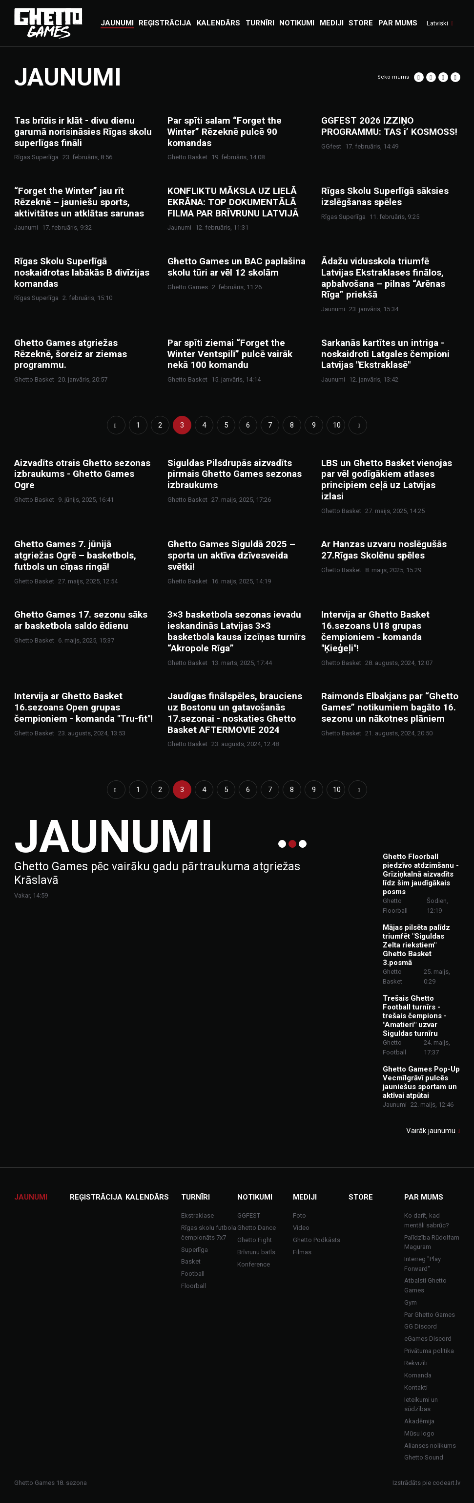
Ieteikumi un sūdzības (421, 1404)
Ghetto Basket (187, 157)
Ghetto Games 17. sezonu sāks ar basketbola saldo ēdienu (80, 620)
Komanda (418, 1375)
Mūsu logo (419, 1433)
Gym (410, 1302)
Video (301, 1227)
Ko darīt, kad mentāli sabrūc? (426, 1220)
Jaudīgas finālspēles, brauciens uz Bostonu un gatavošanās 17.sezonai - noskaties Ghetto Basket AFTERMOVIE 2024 (234, 713)
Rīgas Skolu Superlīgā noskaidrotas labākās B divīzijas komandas (81, 272)
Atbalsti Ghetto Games (425, 1285)
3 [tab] (303, 844)
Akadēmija (419, 1421)
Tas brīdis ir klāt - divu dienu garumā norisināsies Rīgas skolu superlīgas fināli (83, 132)
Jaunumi (26, 227)
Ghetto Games (187, 287)
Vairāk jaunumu (430, 1130)
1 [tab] (282, 844)
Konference (253, 1264)
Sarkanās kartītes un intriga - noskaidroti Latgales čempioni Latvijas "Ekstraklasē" (385, 354)
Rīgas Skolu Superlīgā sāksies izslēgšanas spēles (385, 197)
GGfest (331, 146)
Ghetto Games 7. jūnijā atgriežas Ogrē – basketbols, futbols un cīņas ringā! (75, 555)
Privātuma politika (429, 1350)
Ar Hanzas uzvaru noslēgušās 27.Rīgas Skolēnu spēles (384, 550)
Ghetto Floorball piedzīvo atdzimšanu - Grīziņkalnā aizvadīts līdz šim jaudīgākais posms (421, 874)
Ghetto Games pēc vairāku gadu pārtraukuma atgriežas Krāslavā (157, 873)
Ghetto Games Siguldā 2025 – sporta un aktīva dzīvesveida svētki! (231, 555)
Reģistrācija (96, 1197)
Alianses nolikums (430, 1445)
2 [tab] (292, 844)
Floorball (193, 1285)
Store (361, 1197)
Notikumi (254, 1197)
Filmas (302, 1252)
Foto (299, 1215)
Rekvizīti (416, 1363)
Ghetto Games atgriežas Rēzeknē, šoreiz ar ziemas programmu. (70, 354)
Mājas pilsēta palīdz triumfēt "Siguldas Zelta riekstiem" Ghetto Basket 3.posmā (416, 945)
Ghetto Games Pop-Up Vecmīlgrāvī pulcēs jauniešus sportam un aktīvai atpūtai (421, 1082)
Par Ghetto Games (429, 1314)
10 (337, 425)
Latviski (437, 23)
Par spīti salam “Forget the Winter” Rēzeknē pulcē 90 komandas (224, 132)
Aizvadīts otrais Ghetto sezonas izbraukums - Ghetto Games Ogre (82, 474)
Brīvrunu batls (256, 1252)
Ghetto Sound (423, 1457)
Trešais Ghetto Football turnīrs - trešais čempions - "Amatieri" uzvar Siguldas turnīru (415, 1016)
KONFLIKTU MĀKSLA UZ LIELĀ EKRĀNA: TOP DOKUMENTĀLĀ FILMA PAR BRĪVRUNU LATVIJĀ (233, 202)
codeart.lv (446, 1482)
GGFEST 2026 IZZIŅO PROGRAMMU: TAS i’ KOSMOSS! (389, 126)
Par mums (423, 1197)
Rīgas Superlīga (36, 157)
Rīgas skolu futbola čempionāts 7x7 (208, 1232)
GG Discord (420, 1326)
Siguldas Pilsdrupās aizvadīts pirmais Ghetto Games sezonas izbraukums (234, 474)
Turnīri (195, 1197)
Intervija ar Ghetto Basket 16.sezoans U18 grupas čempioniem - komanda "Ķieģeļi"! (375, 631)
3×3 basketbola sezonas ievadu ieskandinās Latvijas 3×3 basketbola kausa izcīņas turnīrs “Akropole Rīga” (236, 631)
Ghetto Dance (256, 1227)
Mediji (305, 1197)
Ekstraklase (197, 1215)
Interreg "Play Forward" (422, 1263)
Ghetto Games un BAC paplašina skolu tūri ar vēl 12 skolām (236, 267)
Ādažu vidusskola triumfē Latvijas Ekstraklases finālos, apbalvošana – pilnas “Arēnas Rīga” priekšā (383, 278)
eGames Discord (428, 1338)
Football (193, 1273)
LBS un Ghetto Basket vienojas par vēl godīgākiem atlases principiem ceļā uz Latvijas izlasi (386, 480)
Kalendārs (147, 1197)
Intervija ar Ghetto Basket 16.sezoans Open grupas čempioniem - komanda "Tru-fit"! (83, 707)
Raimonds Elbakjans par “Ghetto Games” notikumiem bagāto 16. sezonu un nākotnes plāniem (389, 707)
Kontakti (416, 1387)
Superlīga (194, 1249)
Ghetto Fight (254, 1240)
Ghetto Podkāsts (316, 1240)
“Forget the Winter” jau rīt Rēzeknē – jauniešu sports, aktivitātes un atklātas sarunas (79, 202)
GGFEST (248, 1215)
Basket (191, 1261)
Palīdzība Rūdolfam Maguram (431, 1242)
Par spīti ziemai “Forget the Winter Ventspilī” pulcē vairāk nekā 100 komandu (229, 354)
